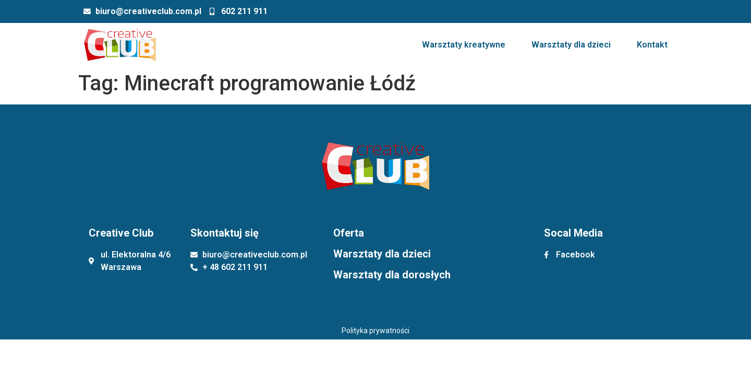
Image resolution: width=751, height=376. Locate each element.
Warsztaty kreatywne (463, 45)
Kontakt (652, 45)
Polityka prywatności (375, 330)
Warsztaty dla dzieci (571, 45)
